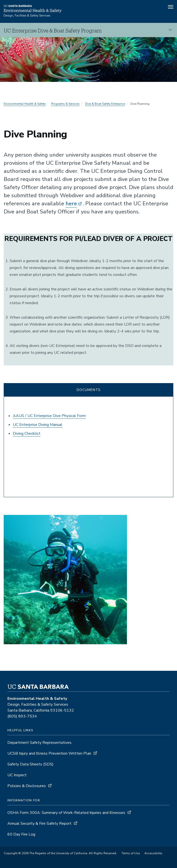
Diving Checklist (26, 433)
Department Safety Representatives (39, 742)
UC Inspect (17, 775)
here (71, 203)
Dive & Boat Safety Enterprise (105, 104)
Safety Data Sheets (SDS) (30, 764)
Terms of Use (131, 853)
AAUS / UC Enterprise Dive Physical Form (49, 416)
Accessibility (153, 853)
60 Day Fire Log (21, 834)
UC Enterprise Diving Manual (37, 424)
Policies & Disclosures (26, 786)
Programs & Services (65, 104)
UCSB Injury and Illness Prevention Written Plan (49, 753)
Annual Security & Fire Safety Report (39, 823)
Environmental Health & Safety (25, 104)
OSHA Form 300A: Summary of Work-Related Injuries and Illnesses (66, 812)
